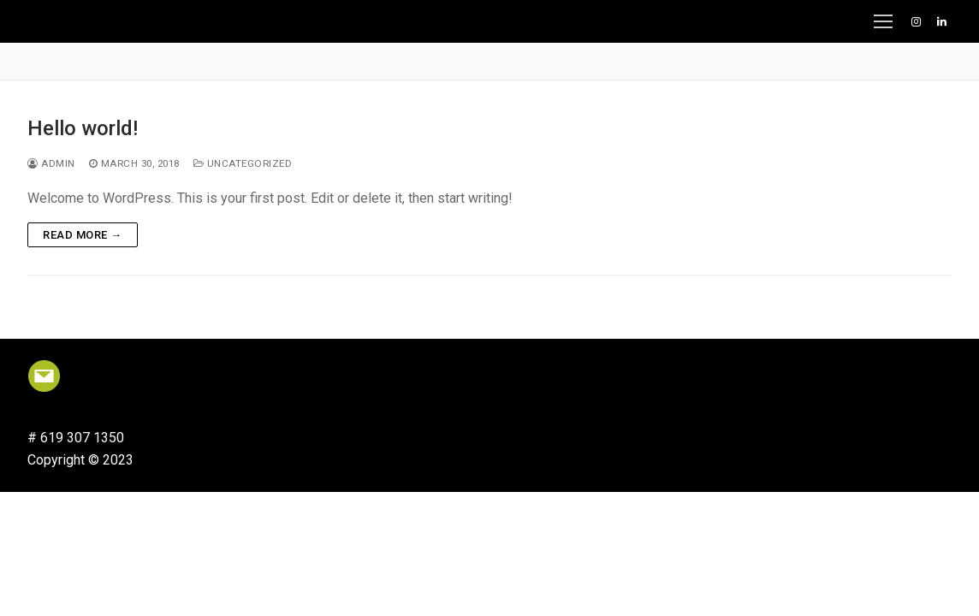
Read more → (82, 234)
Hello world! (82, 128)
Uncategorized (243, 163)
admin (51, 163)
